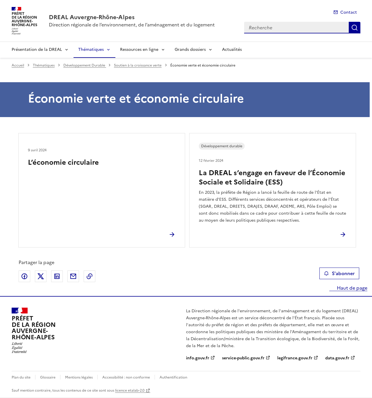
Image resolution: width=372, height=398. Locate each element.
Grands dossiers (190, 49)
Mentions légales (79, 377)
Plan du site (21, 377)
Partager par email (73, 276)
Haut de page (351, 287)
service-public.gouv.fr (243, 358)
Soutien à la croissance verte (138, 65)
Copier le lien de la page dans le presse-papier (89, 276)
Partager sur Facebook (24, 276)
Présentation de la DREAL (37, 49)
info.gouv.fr (197, 358)
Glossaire (48, 377)
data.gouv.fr (337, 358)
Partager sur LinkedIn (57, 276)
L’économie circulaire (63, 162)
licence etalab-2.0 (129, 390)
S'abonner (339, 273)
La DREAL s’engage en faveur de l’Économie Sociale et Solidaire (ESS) (272, 177)
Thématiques (91, 49)
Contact (348, 12)
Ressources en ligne (139, 49)
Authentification (173, 377)
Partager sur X (40, 276)
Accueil (18, 65)
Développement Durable (84, 65)
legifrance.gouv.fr (294, 358)
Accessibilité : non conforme (126, 377)
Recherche (354, 27)
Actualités (232, 49)
